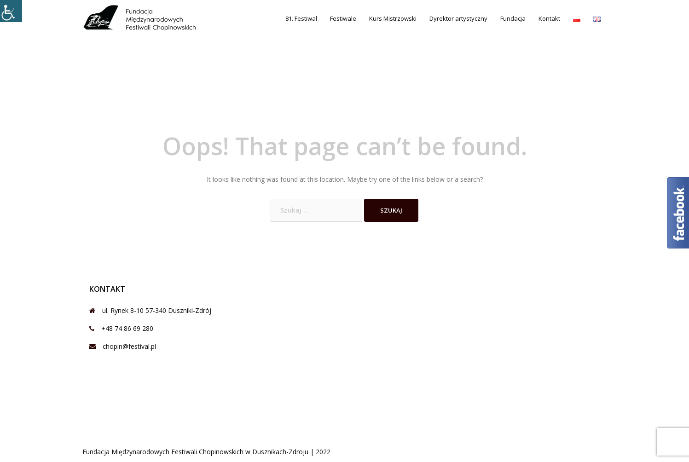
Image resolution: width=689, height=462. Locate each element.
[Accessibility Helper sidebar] (11, 11)
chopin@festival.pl (129, 346)
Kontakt (549, 18)
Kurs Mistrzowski (393, 18)
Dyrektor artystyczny (458, 18)
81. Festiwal (301, 18)
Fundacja (513, 18)
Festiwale (343, 18)
